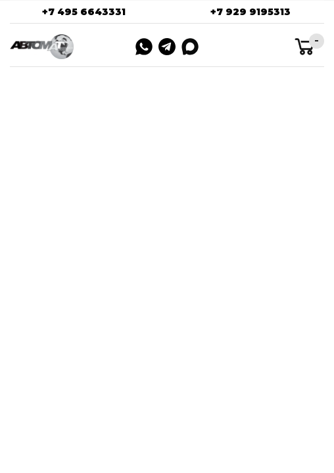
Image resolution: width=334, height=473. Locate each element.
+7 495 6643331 (84, 12)
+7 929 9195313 (250, 12)
